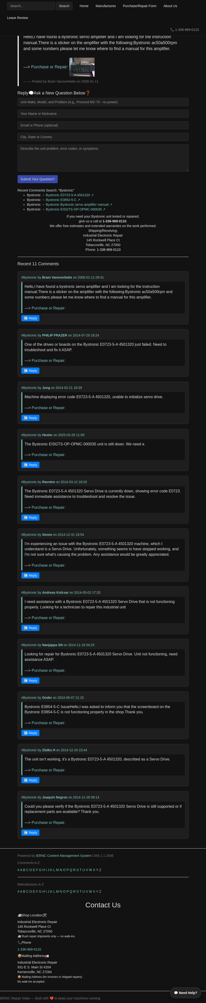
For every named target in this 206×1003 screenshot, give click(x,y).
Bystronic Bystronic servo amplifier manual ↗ (79, 204)
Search (64, 6)
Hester (47, 435)
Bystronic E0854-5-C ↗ (63, 200)
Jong (46, 388)
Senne (47, 534)
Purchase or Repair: (63, 67)
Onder (47, 698)
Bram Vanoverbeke (57, 277)
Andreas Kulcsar (55, 592)
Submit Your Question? (38, 179)
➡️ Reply (30, 318)
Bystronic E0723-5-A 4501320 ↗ (70, 195)
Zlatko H (48, 750)
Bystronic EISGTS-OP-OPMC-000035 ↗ (76, 209)
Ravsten (48, 482)
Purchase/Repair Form (139, 6)
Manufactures (106, 6)
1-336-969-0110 (187, 30)
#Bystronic (29, 277)
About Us (170, 6)
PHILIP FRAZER (54, 335)
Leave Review (17, 18)
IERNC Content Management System (63, 856)
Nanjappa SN (52, 645)
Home (84, 6)
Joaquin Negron (54, 797)
